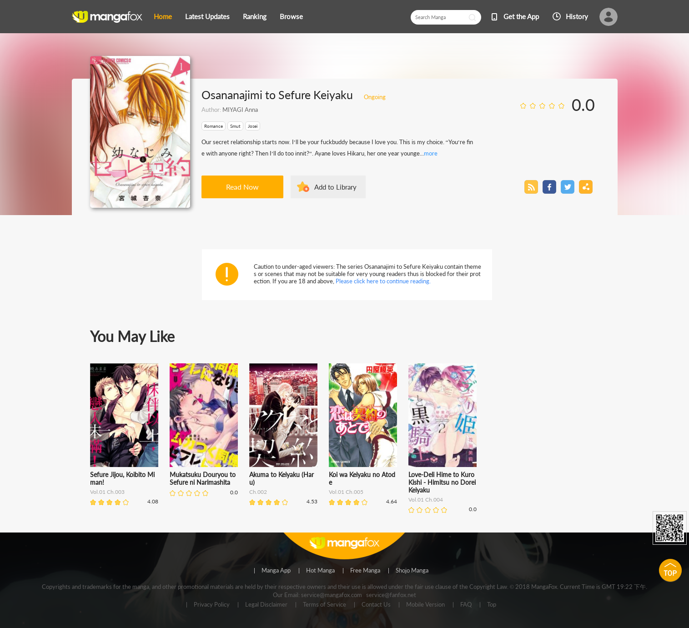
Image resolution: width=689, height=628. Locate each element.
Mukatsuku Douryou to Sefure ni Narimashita (203, 478)
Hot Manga (320, 570)
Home (163, 16)
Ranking (255, 16)
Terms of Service (324, 605)
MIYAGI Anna (240, 109)
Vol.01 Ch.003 (107, 491)
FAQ (466, 605)
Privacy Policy (212, 605)
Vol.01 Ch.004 (425, 499)
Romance (213, 126)
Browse (291, 16)
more (431, 153)
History (577, 16)
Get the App (521, 16)
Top (491, 605)
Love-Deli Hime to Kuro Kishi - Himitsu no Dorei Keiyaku (442, 482)
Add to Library (335, 187)
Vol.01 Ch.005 (346, 491)
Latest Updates (207, 16)
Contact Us (376, 605)
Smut (235, 126)
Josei (252, 126)
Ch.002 (258, 491)
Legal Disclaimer (266, 605)
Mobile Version (425, 605)
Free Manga (365, 570)
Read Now (242, 186)
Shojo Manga (412, 570)
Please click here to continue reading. (383, 281)
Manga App (276, 570)
